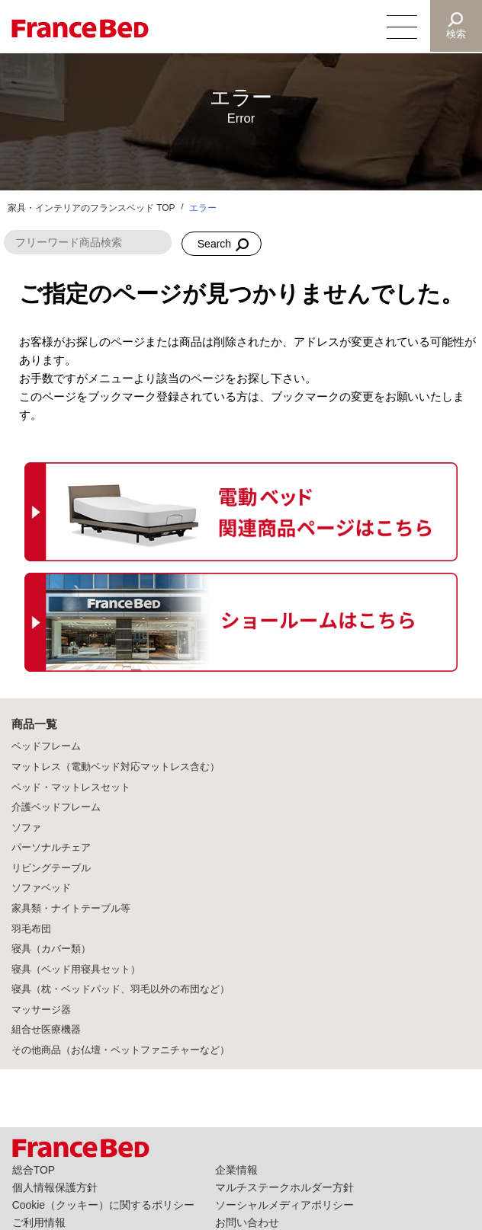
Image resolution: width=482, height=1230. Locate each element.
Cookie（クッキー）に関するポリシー (103, 1205)
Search (214, 244)
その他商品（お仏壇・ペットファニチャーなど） (120, 1050)
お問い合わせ (247, 1222)
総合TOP (33, 1170)
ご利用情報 (39, 1222)
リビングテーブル (51, 868)
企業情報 (236, 1170)
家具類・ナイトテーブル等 (70, 908)
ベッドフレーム (46, 746)
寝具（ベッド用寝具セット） (75, 969)
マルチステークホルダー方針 (284, 1187)
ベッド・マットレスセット (70, 787)
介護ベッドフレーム (56, 807)
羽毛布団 (31, 929)
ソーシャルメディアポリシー (284, 1205)
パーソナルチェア (51, 847)
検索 (456, 34)
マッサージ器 (41, 1010)
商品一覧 (34, 723)
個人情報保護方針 (55, 1187)
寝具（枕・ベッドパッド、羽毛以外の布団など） (120, 989)
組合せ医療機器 (46, 1029)
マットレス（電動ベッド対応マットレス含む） (115, 767)
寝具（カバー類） (51, 949)
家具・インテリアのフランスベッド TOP (91, 208)
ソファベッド (41, 888)
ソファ (26, 828)
